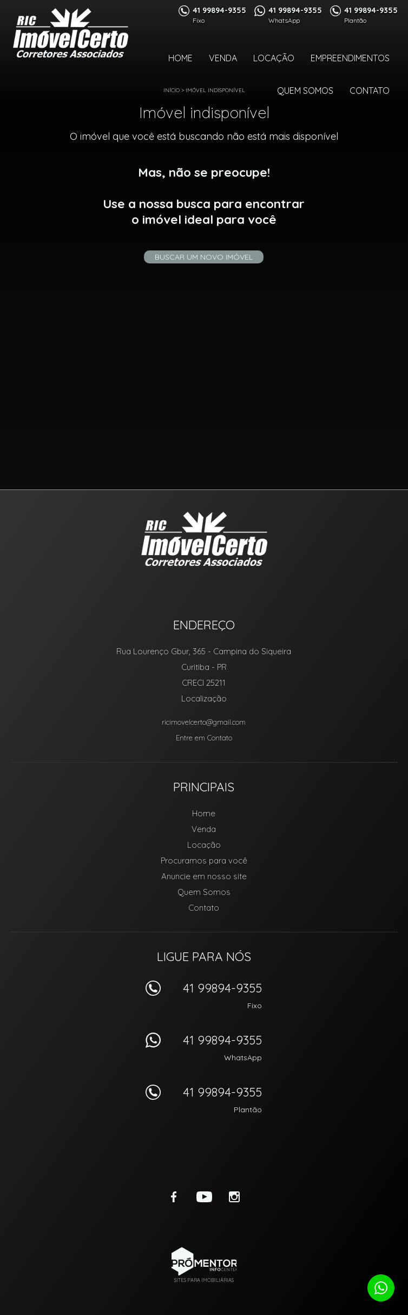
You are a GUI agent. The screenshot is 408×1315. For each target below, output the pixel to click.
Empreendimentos (350, 58)
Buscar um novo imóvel (204, 257)
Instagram (234, 1197)
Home (180, 58)
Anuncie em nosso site (204, 876)
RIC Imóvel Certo (204, 539)
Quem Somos (305, 90)
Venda (223, 58)
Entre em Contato (204, 737)
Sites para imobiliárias (204, 1280)
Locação (273, 58)
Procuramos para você (204, 860)
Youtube (204, 1197)
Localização (204, 698)
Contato (370, 90)
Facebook (174, 1197)
